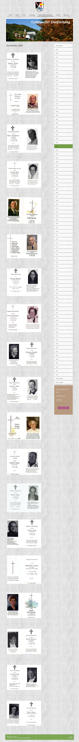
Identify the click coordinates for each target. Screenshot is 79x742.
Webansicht (70, 737)
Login (71, 736)
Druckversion (10, 736)
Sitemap (15, 736)
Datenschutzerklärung (63, 407)
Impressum (19, 737)
